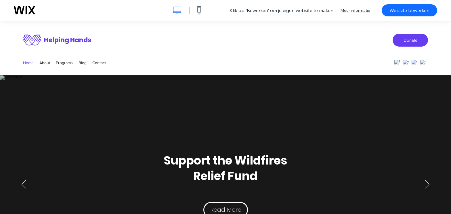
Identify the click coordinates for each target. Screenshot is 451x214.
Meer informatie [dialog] (355, 10)
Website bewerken (409, 10)
